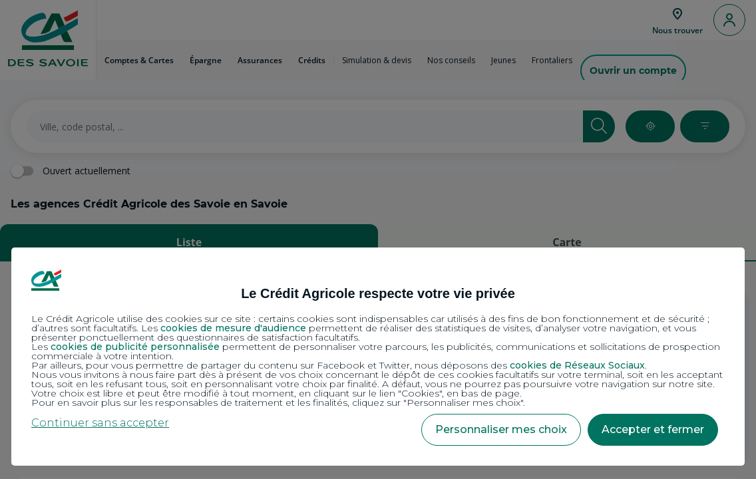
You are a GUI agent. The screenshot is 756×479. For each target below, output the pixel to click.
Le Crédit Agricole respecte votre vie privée (378, 293)
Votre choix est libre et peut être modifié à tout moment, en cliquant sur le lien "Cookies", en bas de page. (276, 393)
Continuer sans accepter (100, 422)
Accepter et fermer (653, 429)
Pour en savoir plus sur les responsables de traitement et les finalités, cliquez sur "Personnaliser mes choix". (278, 402)
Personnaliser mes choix (501, 429)
